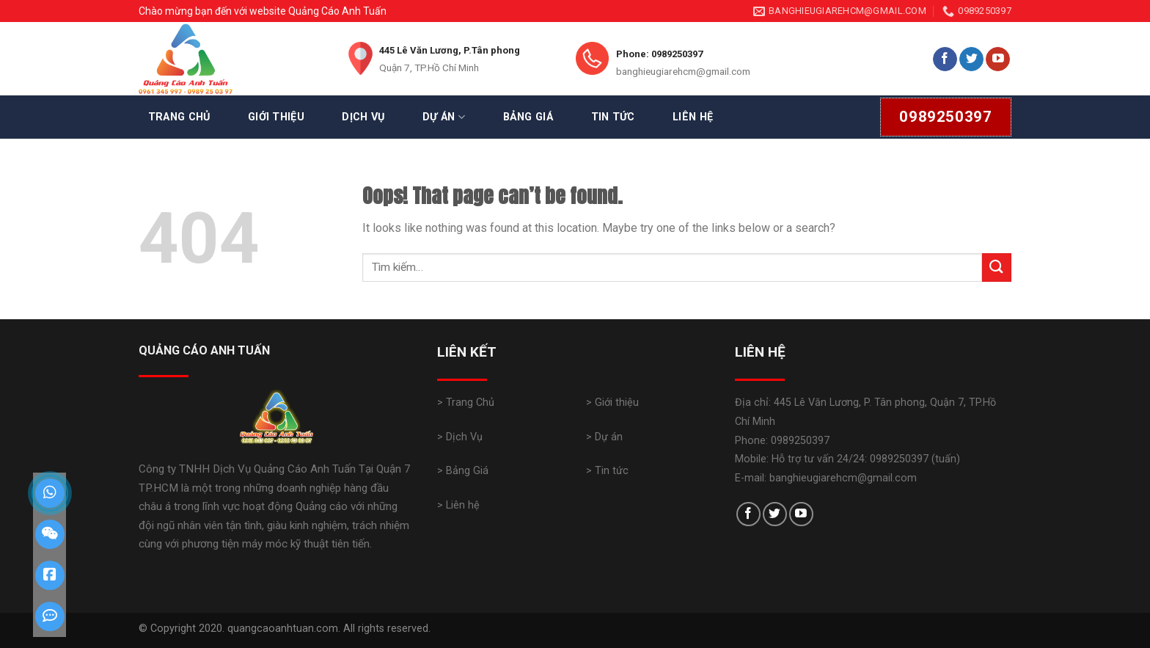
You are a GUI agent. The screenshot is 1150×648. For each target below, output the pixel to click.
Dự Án (443, 117)
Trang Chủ (179, 117)
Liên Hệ (693, 117)
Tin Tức (613, 117)
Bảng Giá (528, 117)
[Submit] (996, 267)
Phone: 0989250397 (659, 53)
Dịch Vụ (363, 117)
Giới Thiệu (276, 117)
